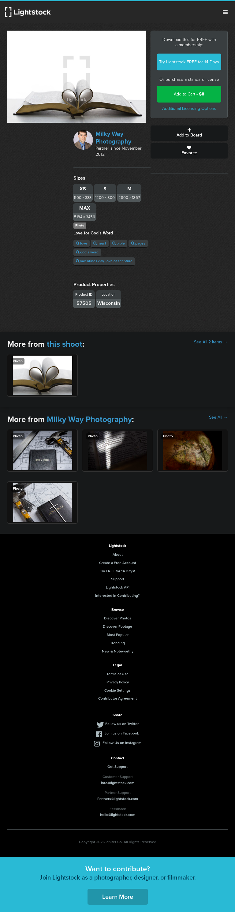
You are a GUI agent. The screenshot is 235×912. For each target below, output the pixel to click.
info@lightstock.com (117, 783)
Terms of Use (117, 674)
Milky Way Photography (113, 137)
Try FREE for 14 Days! (117, 571)
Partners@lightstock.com (117, 799)
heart (99, 243)
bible (118, 243)
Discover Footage (117, 626)
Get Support (117, 766)
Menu (225, 12)
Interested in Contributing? (117, 595)
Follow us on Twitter (122, 724)
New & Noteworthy (117, 651)
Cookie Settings (117, 690)
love (81, 243)
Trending (117, 643)
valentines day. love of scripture (104, 261)
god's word (87, 252)
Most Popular (118, 634)
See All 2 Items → (211, 342)
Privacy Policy (117, 682)
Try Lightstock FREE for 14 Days (189, 62)
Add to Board (189, 133)
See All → (218, 417)
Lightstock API (117, 587)
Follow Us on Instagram (122, 743)
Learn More (117, 896)
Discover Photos (117, 618)
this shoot (64, 344)
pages (138, 243)
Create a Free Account (117, 563)
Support (117, 579)
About (118, 554)
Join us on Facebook (122, 733)
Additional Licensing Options (189, 108)
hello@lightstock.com (117, 814)
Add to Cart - (189, 94)
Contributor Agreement (117, 698)
